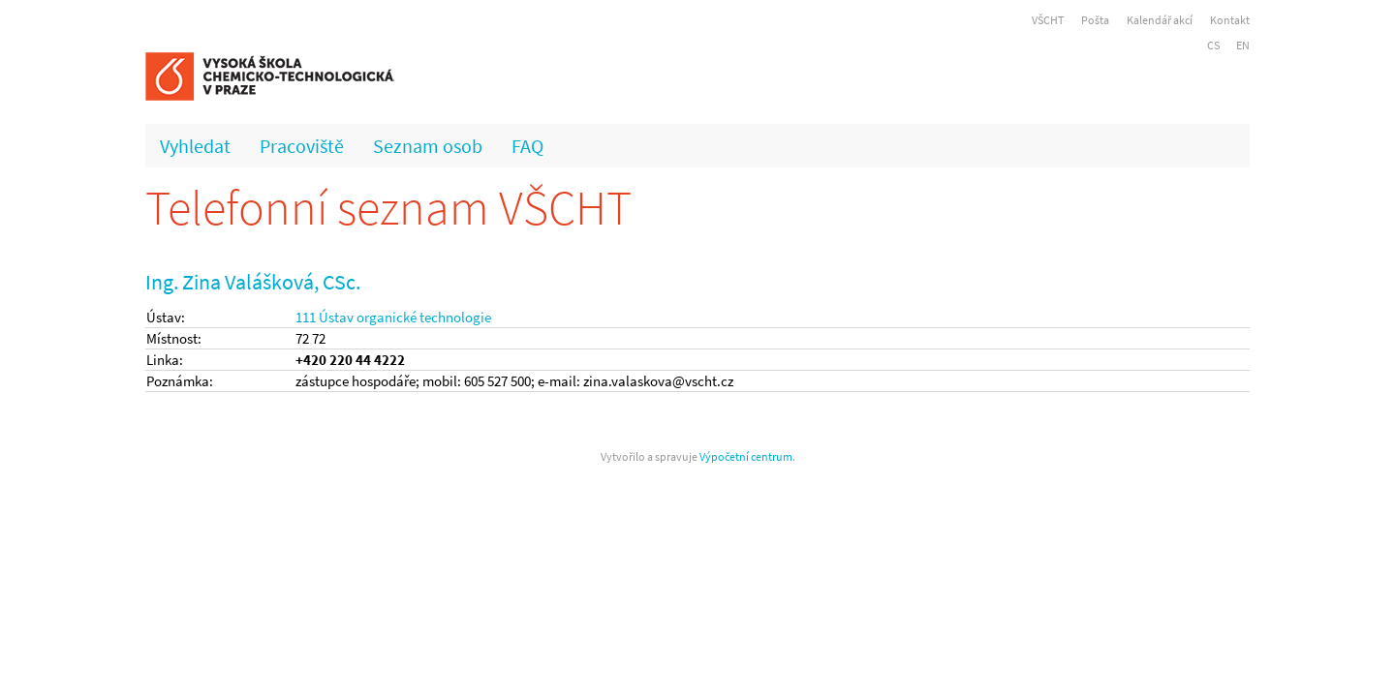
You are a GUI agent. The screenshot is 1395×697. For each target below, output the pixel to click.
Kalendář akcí (1160, 20)
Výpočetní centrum (745, 456)
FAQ (527, 146)
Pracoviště (302, 146)
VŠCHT (1048, 20)
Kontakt (1230, 20)
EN (1243, 45)
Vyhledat (195, 146)
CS (1213, 45)
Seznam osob (427, 146)
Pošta (1095, 20)
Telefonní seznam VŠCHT (388, 207)
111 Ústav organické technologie (393, 317)
